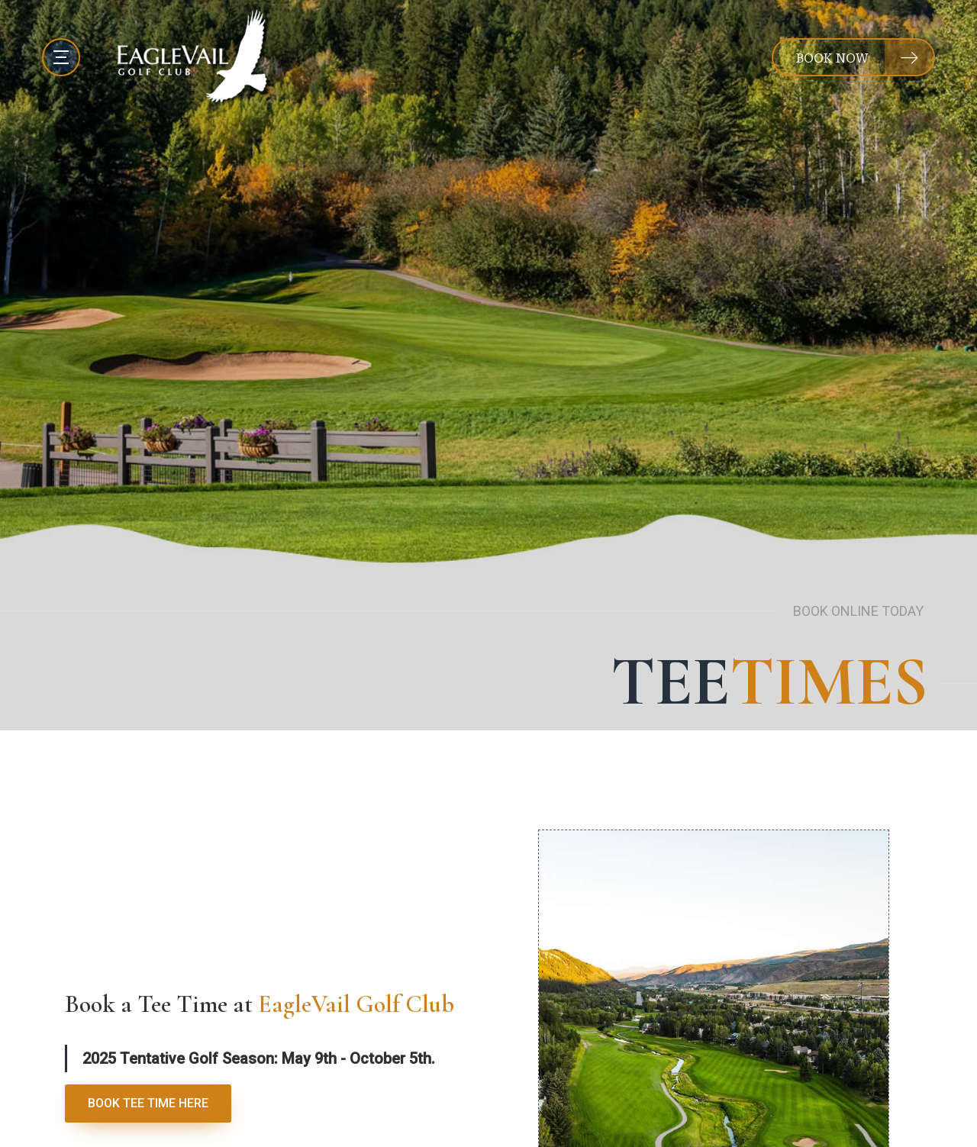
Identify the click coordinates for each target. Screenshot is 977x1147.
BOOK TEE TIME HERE (148, 1103)
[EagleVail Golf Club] (194, 57)
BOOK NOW (832, 58)
